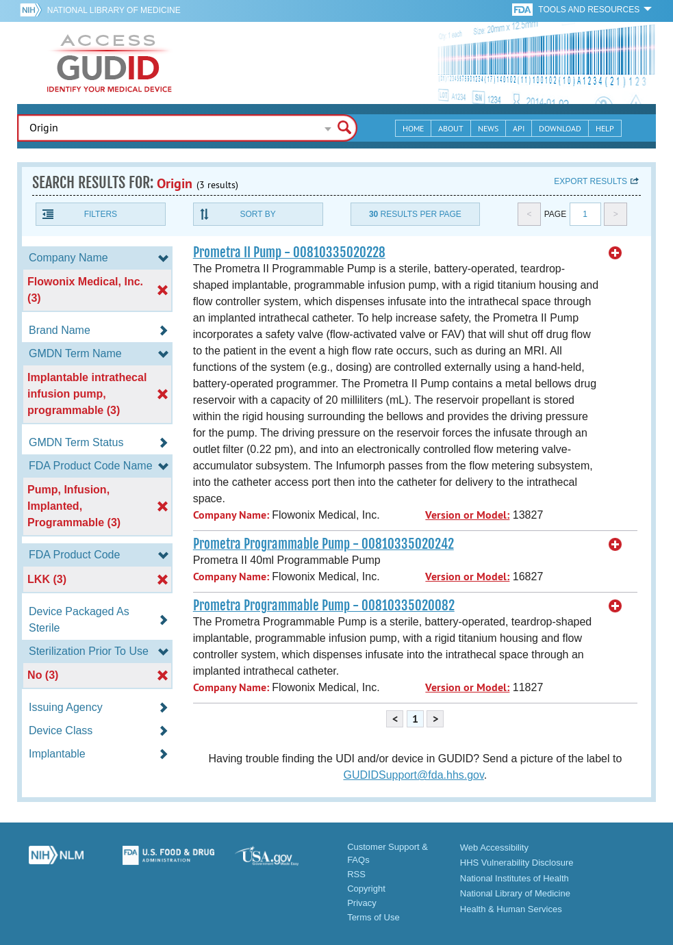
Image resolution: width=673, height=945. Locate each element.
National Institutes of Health (514, 878)
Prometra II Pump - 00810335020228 (289, 252)
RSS (356, 874)
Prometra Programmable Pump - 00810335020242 (323, 544)
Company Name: (231, 515)
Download (560, 128)
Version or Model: (467, 515)
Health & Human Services (511, 909)
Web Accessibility (494, 847)
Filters (100, 214)
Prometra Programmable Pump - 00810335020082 (324, 605)
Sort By (258, 214)
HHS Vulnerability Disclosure (517, 862)
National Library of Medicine (114, 10)
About (451, 128)
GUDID (109, 63)
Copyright (366, 888)
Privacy (362, 903)
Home (413, 128)
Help (605, 128)
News (488, 128)
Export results (590, 181)
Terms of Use (373, 917)
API (518, 128)
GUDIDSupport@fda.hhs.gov (413, 775)
